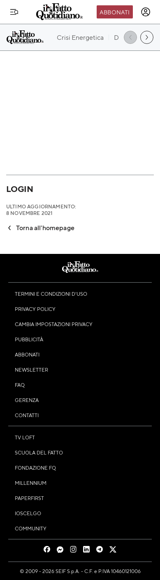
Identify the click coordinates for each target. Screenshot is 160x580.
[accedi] (145, 12)
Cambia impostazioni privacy (54, 324)
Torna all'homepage (40, 227)
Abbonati (115, 12)
